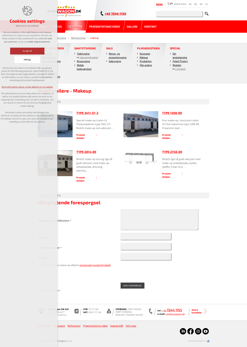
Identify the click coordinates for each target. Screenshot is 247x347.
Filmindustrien (78, 38)
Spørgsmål (116, 325)
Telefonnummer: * (50, 247)
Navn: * (43, 237)
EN (201, 4)
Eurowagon (46, 38)
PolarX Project (180, 61)
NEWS (159, 4)
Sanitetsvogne (85, 48)
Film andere (146, 65)
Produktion (146, 61)
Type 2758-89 (172, 152)
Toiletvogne (83, 53)
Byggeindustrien (51, 48)
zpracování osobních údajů (95, 265)
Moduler (177, 65)
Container (180, 69)
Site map (131, 325)
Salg (109, 48)
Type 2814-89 (86, 152)
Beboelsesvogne (51, 76)
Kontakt (150, 26)
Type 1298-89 (172, 113)
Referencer (74, 325)
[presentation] (64, 275)
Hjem (42, 26)
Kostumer (145, 53)
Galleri (132, 26)
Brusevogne (83, 61)
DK (195, 4)
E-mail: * (44, 257)
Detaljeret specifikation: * (55, 220)
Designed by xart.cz (197, 341)
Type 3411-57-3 (87, 113)
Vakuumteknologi (88, 57)
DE (190, 4)
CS (206, 4)
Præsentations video (104, 26)
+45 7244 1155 (115, 14)
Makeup (144, 57)
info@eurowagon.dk (175, 314)
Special (175, 48)
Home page (44, 325)
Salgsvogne (115, 61)
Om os (57, 26)
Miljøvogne (50, 65)
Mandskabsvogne (51, 61)
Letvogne (75, 26)
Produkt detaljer (80, 136)
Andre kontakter (197, 311)
